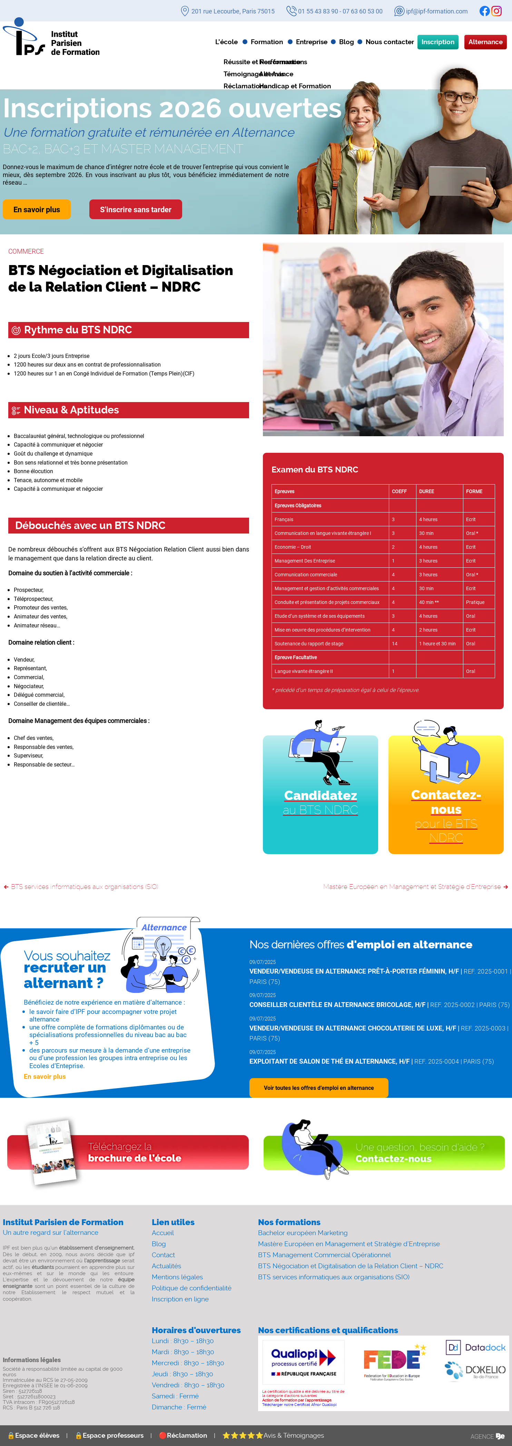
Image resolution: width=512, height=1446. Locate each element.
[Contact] (384, 1153)
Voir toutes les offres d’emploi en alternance (319, 1088)
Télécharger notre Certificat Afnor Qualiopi (299, 1405)
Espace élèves (33, 1435)
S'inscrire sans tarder (135, 209)
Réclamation (183, 1435)
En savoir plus (36, 209)
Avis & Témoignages (273, 1435)
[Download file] (128, 1153)
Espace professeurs (109, 1435)
